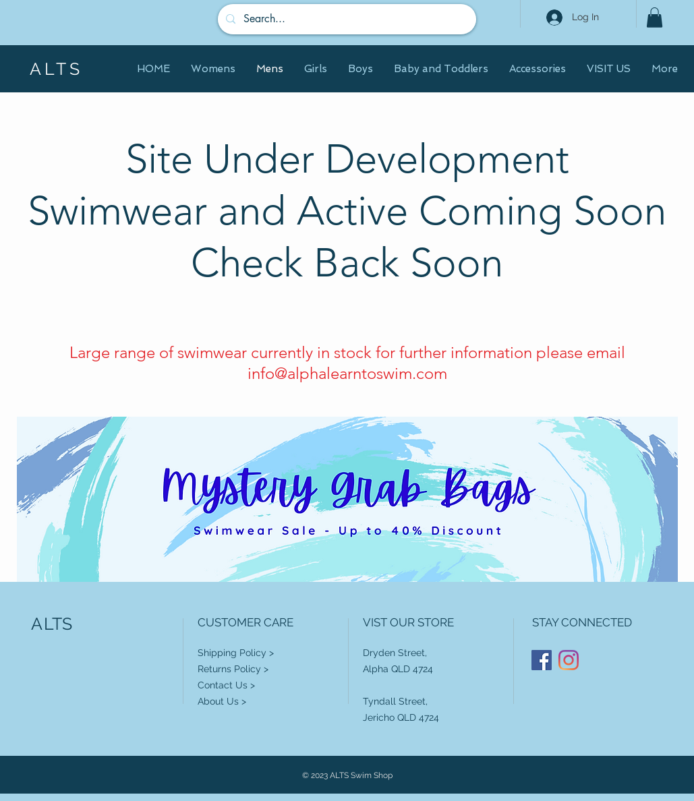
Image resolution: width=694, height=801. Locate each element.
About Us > (222, 701)
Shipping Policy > (236, 652)
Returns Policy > (233, 668)
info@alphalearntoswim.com (347, 373)
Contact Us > (226, 685)
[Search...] (345, 19)
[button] (654, 17)
